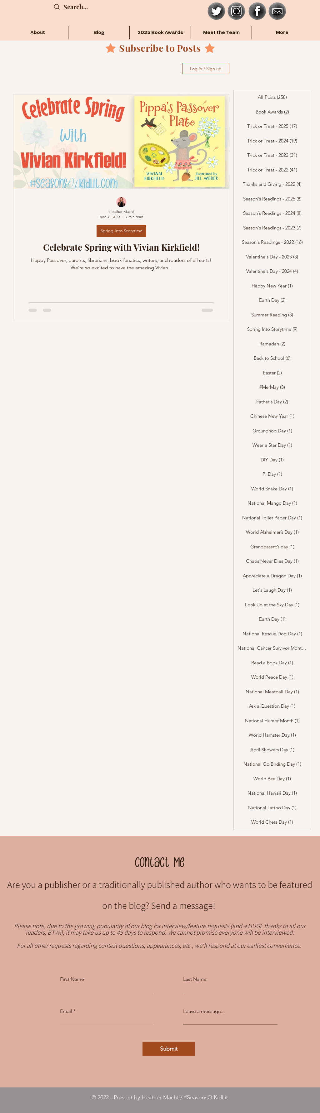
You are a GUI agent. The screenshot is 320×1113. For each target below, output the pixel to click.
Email (66, 1011)
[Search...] (78, 7)
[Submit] (168, 1049)
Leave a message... (204, 1011)
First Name (72, 979)
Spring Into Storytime (121, 231)
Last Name (195, 979)
